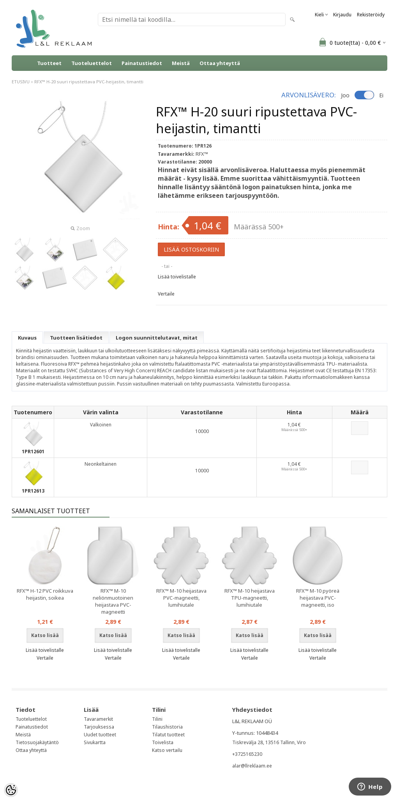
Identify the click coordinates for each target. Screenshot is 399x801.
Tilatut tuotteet (168, 734)
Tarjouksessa (99, 727)
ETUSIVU (21, 82)
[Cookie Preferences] (11, 790)
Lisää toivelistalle (177, 276)
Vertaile (166, 293)
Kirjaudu (342, 14)
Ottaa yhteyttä (220, 63)
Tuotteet (49, 63)
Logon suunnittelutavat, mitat (157, 337)
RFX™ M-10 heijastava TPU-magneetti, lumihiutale (249, 597)
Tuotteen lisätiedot (76, 337)
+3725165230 (247, 754)
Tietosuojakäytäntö (37, 742)
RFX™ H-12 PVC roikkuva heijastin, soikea (45, 594)
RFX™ (202, 153)
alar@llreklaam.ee (252, 765)
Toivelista (162, 742)
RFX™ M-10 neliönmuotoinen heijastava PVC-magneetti (113, 601)
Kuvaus (27, 337)
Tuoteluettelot (91, 63)
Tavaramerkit (98, 719)
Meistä (181, 63)
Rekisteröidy (371, 14)
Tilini (157, 719)
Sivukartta (95, 742)
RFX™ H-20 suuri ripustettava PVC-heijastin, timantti (88, 82)
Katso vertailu (167, 750)
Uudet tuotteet (100, 734)
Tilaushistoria (167, 727)
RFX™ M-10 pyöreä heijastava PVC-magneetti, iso (317, 597)
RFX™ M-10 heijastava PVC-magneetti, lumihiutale (181, 597)
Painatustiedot (142, 63)
